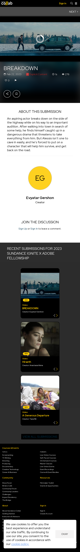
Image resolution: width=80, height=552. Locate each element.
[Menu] (76, 3)
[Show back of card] (56, 315)
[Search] (71, 3)
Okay (64, 534)
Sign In (34, 228)
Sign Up (23, 228)
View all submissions (40, 437)
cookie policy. (20, 544)
